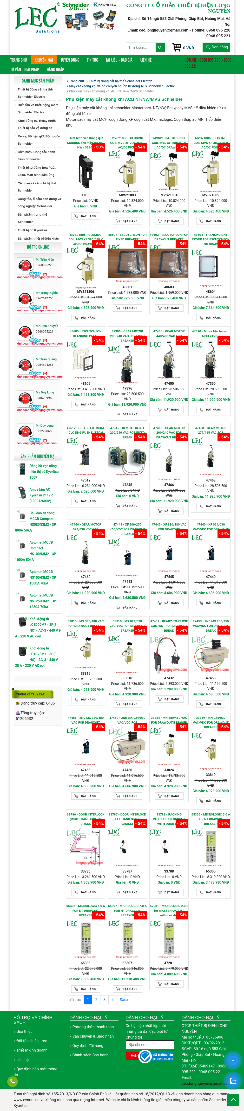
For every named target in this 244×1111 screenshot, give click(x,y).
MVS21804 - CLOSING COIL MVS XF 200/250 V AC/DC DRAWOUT (169, 142)
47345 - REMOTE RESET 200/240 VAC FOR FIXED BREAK (127, 432)
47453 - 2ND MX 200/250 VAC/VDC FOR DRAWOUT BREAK (211, 625)
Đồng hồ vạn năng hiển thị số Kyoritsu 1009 (44, 471)
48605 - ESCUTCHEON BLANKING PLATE (85, 333)
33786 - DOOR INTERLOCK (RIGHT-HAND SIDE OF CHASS (86, 819)
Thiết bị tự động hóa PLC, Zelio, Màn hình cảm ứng (37, 171)
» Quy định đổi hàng (86, 1045)
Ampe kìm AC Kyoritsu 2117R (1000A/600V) (41, 495)
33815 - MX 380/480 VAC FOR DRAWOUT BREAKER (86, 623)
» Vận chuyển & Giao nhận (92, 1036)
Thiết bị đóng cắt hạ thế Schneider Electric (35, 93)
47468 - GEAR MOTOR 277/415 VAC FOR (210, 430)
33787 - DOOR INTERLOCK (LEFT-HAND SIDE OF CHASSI (127, 819)
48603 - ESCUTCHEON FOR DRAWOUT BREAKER (169, 237)
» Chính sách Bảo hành (89, 1055)
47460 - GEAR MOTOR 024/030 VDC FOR (85, 527)
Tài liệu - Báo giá (119, 60)
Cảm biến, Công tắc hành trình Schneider (36, 155)
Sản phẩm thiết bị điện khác (38, 238)
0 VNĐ (188, 48)
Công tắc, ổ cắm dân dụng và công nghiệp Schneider (39, 202)
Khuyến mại (44, 60)
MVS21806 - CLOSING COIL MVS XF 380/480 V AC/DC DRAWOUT (85, 239)
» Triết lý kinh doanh (31, 1050)
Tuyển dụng (70, 60)
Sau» (124, 999)
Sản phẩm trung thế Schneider (32, 218)
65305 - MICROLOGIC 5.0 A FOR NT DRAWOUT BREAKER (210, 819)
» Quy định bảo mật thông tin (36, 1072)
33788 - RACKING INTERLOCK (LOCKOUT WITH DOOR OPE (169, 819)
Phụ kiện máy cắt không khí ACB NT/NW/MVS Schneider (111, 91)
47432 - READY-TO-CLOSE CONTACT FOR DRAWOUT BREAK (169, 625)
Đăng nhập (55, 69)
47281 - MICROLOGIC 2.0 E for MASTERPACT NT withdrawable (169, 910)
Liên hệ (146, 60)
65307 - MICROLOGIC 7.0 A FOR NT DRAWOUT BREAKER (127, 910)
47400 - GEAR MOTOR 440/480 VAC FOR (169, 333)
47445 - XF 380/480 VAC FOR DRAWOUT (169, 527)
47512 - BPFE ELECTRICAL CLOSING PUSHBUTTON (86, 430)
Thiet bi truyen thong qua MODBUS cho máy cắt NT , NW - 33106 (85, 142)
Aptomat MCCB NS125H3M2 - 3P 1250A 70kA (43, 601)
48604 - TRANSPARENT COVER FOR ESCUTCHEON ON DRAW (211, 239)
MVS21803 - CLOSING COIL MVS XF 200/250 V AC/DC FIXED (127, 142)
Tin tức (92, 60)
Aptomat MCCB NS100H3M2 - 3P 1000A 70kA (43, 577)
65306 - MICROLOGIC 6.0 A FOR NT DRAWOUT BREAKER (85, 910)
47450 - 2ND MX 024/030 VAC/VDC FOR (127, 720)
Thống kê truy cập (30, 694)
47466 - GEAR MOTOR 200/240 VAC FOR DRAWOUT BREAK (169, 432)
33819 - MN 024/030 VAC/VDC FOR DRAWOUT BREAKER (211, 722)
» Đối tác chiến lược (30, 1041)
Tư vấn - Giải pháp (24, 69)
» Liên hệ (21, 1059)
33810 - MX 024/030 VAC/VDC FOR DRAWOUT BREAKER (127, 625)
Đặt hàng (88, 216)
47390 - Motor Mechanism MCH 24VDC (210, 333)
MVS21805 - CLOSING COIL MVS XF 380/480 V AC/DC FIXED (211, 142)
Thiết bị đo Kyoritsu (32, 230)
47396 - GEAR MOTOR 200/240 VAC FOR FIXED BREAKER (127, 335)
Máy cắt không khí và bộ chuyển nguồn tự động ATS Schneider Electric (122, 86)
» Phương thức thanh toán (92, 1027)
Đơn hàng (217, 47)
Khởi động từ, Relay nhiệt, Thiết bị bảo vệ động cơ (37, 124)
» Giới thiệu (23, 1031)
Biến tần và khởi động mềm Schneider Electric (38, 108)
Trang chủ (20, 59)
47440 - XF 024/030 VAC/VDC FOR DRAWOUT (211, 527)
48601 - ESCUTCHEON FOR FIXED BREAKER (127, 237)
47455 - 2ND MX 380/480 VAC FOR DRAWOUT (86, 720)
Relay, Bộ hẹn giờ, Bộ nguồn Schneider (39, 140)
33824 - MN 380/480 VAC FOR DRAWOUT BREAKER (169, 720)
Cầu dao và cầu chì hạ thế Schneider (37, 186)
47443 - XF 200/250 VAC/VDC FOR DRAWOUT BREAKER (127, 529)
